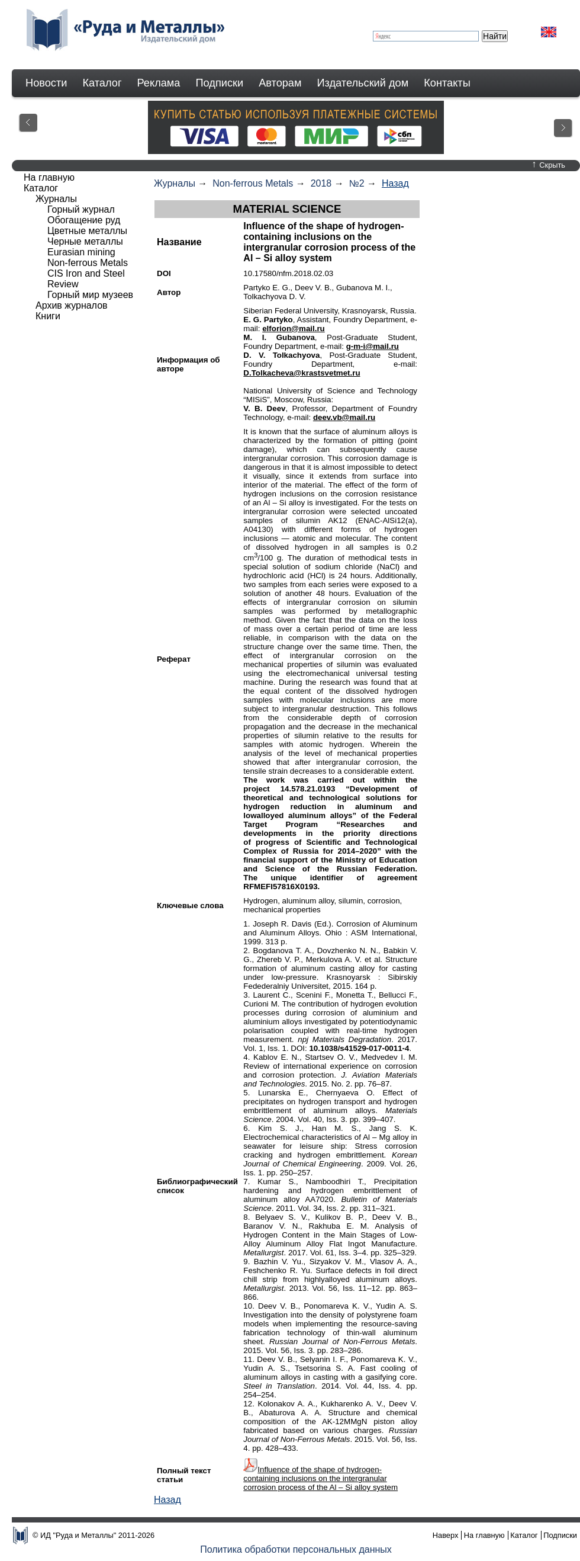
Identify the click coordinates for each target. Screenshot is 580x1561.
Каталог (101, 83)
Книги (48, 316)
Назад (395, 183)
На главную (49, 177)
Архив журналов (72, 305)
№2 (357, 183)
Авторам (280, 83)
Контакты (447, 83)
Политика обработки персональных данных (296, 1549)
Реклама (159, 83)
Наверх (446, 1535)
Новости (46, 83)
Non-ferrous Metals (252, 183)
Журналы (174, 183)
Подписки (220, 83)
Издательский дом (363, 83)
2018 (321, 183)
